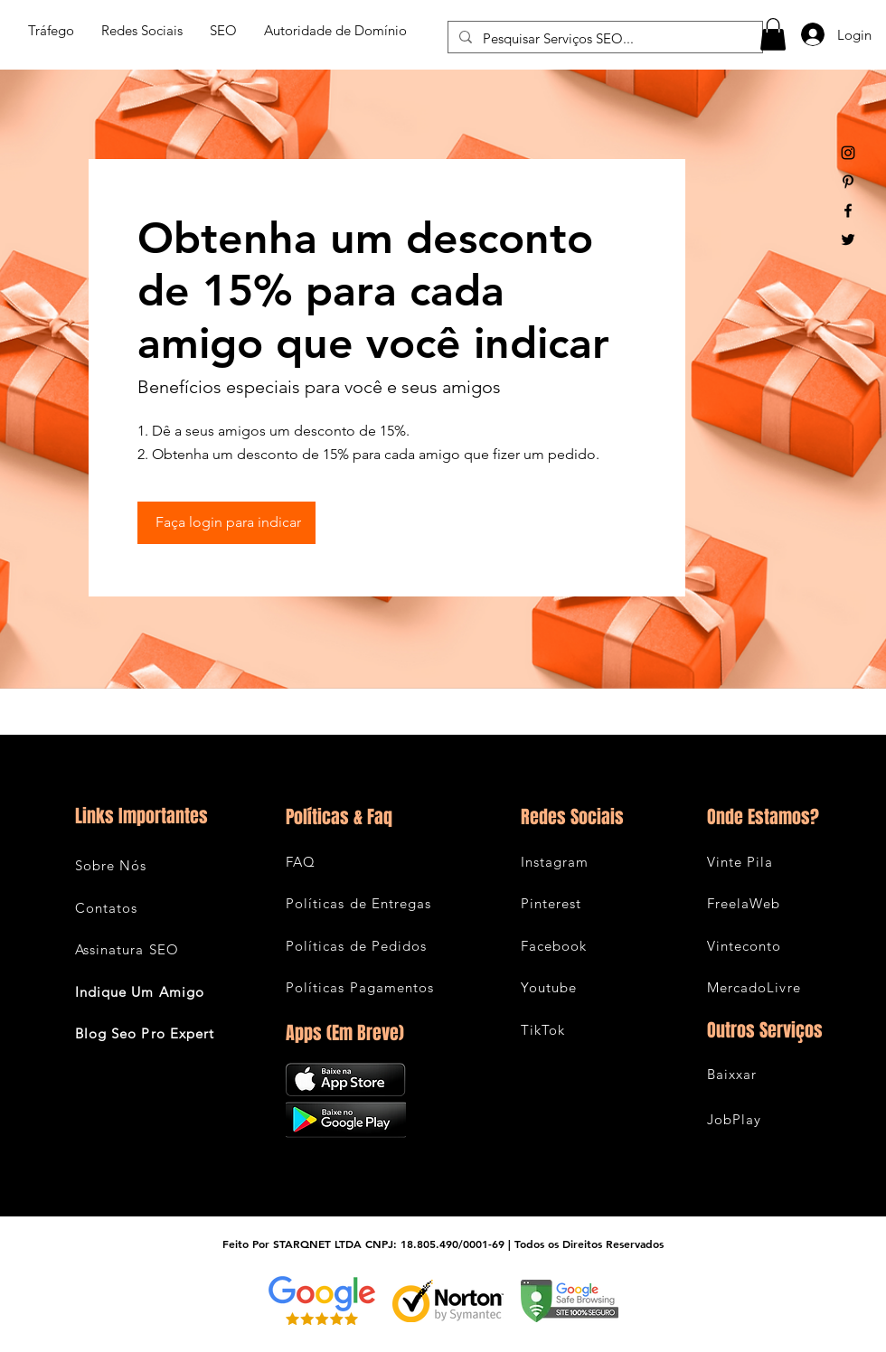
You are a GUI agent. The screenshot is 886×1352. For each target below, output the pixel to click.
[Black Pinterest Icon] (848, 182)
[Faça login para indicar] (226, 522)
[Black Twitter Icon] (848, 239)
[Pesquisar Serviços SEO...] (603, 38)
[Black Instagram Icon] (848, 153)
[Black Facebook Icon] (848, 211)
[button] (773, 34)
